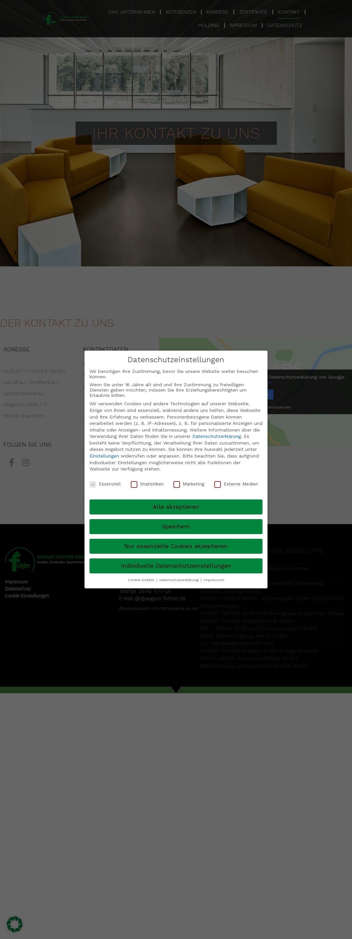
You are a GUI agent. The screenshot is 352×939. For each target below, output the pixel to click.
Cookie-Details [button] (142, 580)
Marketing (188, 483)
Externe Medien (236, 483)
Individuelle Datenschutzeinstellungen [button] (176, 565)
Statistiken (147, 483)
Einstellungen (104, 456)
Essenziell (105, 483)
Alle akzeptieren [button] (176, 506)
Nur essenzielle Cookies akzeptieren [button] (176, 546)
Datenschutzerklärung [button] (179, 580)
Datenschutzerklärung (216, 436)
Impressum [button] (214, 580)
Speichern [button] (176, 526)
